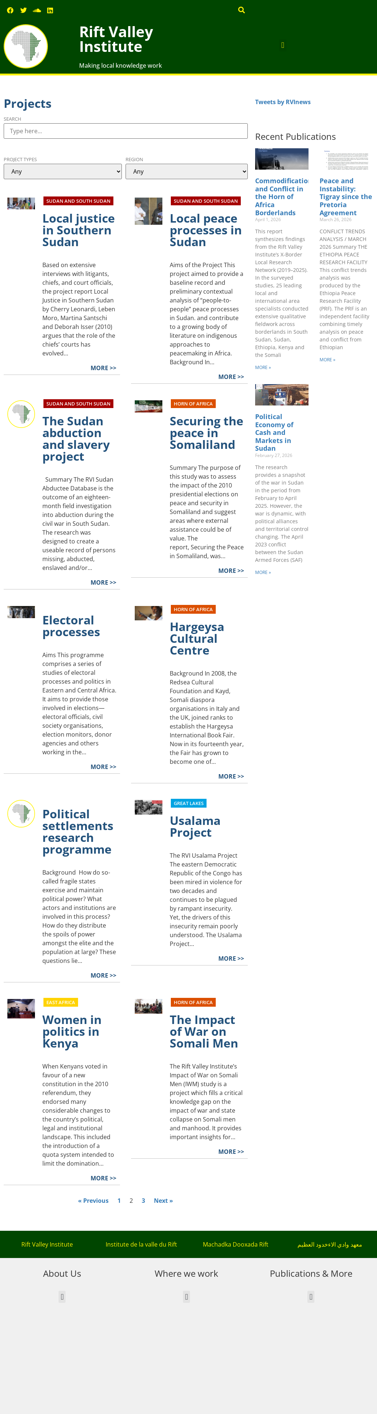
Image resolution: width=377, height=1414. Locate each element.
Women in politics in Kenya (72, 1031)
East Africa (60, 1002)
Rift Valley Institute (116, 38)
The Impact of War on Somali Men (204, 1031)
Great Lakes (189, 803)
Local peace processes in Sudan (206, 229)
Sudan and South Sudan (78, 201)
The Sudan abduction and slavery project (76, 438)
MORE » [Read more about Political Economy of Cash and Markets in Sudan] (263, 572)
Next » (163, 1201)
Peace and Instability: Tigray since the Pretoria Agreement (346, 196)
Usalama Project (195, 826)
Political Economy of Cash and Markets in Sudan (274, 432)
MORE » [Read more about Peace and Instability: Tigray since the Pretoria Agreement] (327, 360)
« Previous (93, 1201)
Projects (28, 103)
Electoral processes (71, 625)
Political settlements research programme (77, 831)
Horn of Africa (193, 403)
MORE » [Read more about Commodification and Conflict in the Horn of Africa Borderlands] (263, 367)
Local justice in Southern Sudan (78, 229)
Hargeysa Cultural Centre (197, 638)
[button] (242, 10)
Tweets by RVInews (283, 102)
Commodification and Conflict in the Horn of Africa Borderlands (283, 196)
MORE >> (103, 368)
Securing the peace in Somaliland (206, 432)
